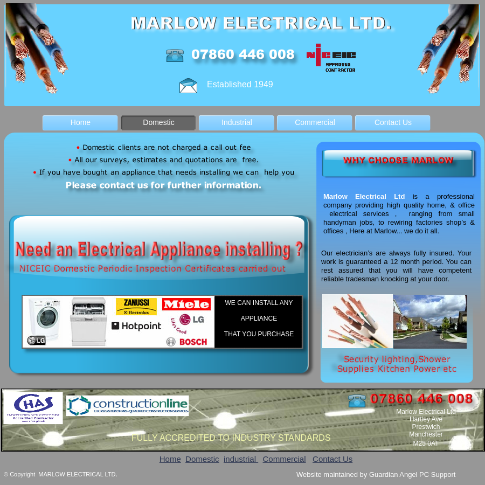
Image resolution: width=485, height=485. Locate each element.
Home (170, 458)
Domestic (202, 458)
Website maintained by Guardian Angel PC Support (375, 474)
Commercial (284, 458)
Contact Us (332, 458)
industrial (241, 458)
